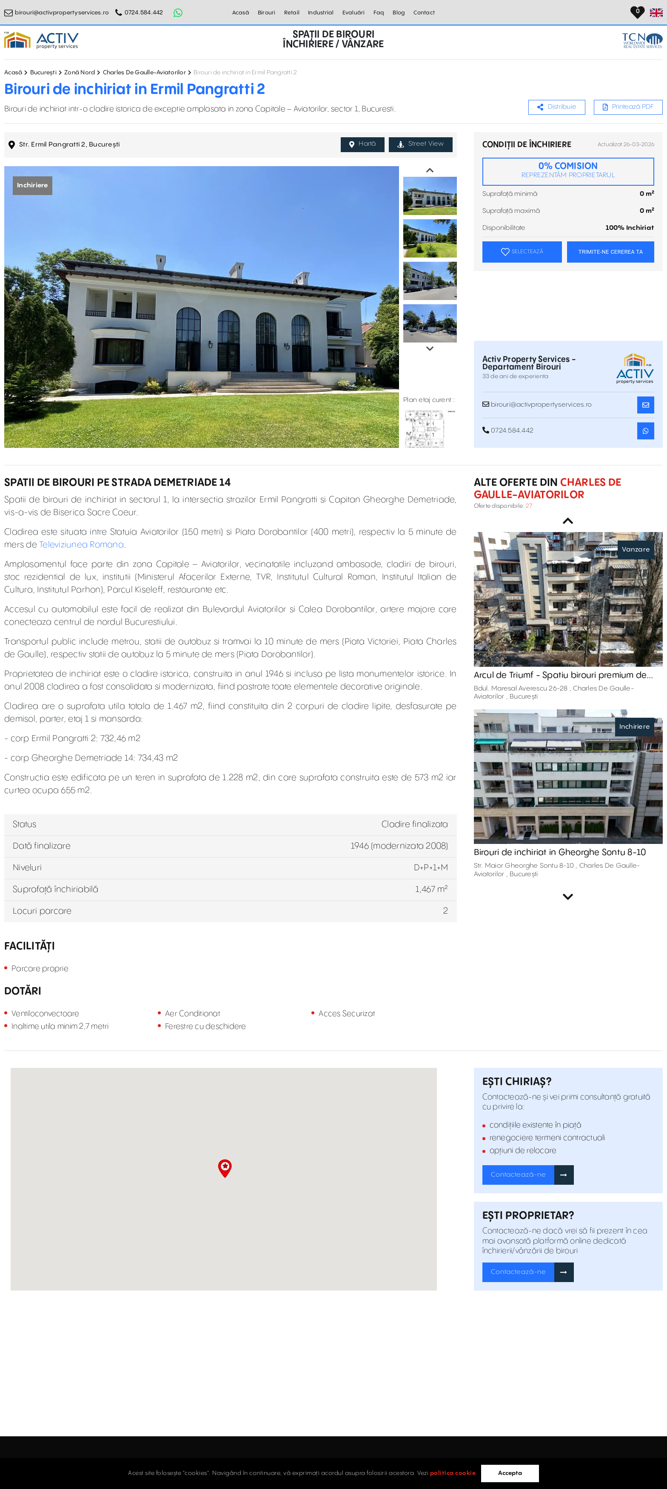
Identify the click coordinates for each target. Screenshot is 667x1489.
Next (430, 349)
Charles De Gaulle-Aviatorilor (144, 73)
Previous (430, 170)
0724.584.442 (144, 13)
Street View (420, 144)
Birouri (267, 13)
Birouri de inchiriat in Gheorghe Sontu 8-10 (560, 852)
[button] (225, 1168)
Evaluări (353, 13)
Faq (379, 13)
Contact (424, 13)
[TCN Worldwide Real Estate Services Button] (642, 40)
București (43, 73)
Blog (399, 13)
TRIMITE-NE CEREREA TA (611, 252)
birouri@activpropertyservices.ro (62, 13)
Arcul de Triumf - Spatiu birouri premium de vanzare (560, 675)
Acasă (240, 13)
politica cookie (453, 1473)
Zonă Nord (79, 73)
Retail (292, 13)
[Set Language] (656, 12)
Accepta (510, 1473)
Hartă (362, 144)
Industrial (321, 13)
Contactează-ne (518, 1174)
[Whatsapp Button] (178, 12)
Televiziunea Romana (81, 545)
